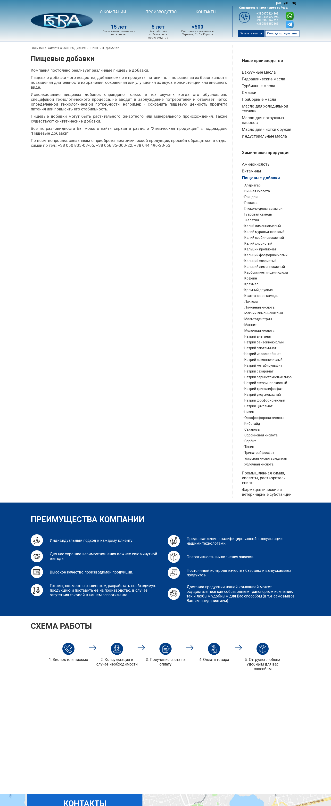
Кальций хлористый (260, 261)
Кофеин (250, 278)
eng (294, 3)
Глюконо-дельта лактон (263, 208)
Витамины (251, 171)
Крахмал (251, 284)
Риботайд (252, 424)
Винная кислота (257, 191)
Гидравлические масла (263, 79)
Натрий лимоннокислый (263, 360)
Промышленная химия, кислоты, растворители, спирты (264, 478)
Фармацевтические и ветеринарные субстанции (266, 492)
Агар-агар (252, 185)
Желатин (251, 220)
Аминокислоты (256, 164)
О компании (113, 12)
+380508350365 (268, 23)
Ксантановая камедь (261, 296)
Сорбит (250, 441)
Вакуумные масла (259, 72)
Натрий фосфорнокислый (264, 400)
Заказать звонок (251, 33)
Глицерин (251, 197)
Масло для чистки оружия (266, 129)
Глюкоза (250, 203)
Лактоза (251, 301)
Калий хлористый (258, 243)
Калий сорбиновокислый (264, 238)
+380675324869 (268, 13)
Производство (161, 12)
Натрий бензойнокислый (264, 342)
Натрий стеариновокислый (265, 383)
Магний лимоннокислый (263, 313)
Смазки (249, 92)
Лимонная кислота (259, 307)
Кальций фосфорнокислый (266, 255)
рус (278, 3)
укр (286, 3)
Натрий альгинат (258, 336)
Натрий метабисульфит (263, 365)
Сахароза (252, 429)
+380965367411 (268, 20)
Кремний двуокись (259, 290)
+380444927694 (268, 17)
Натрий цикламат (258, 406)
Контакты (206, 12)
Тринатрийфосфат (259, 453)
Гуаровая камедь (258, 214)
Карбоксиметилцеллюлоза (266, 272)
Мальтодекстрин (258, 319)
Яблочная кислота (258, 464)
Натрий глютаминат (260, 348)
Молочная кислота (259, 331)
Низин (249, 412)
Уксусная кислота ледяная (265, 458)
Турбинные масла (258, 85)
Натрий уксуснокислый (262, 394)
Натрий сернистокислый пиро (268, 377)
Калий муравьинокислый (264, 232)
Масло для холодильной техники (265, 108)
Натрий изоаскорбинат (262, 354)
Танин (249, 447)
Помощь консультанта (282, 33)
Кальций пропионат (260, 249)
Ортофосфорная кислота (264, 418)
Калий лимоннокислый (262, 226)
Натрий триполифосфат (263, 389)
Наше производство (262, 60)
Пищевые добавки (261, 177)
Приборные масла (259, 99)
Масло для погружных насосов (263, 120)
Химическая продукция (266, 152)
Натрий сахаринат (258, 371)
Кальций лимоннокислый (264, 267)
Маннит (250, 325)
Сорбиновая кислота (261, 435)
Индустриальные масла (264, 136)
